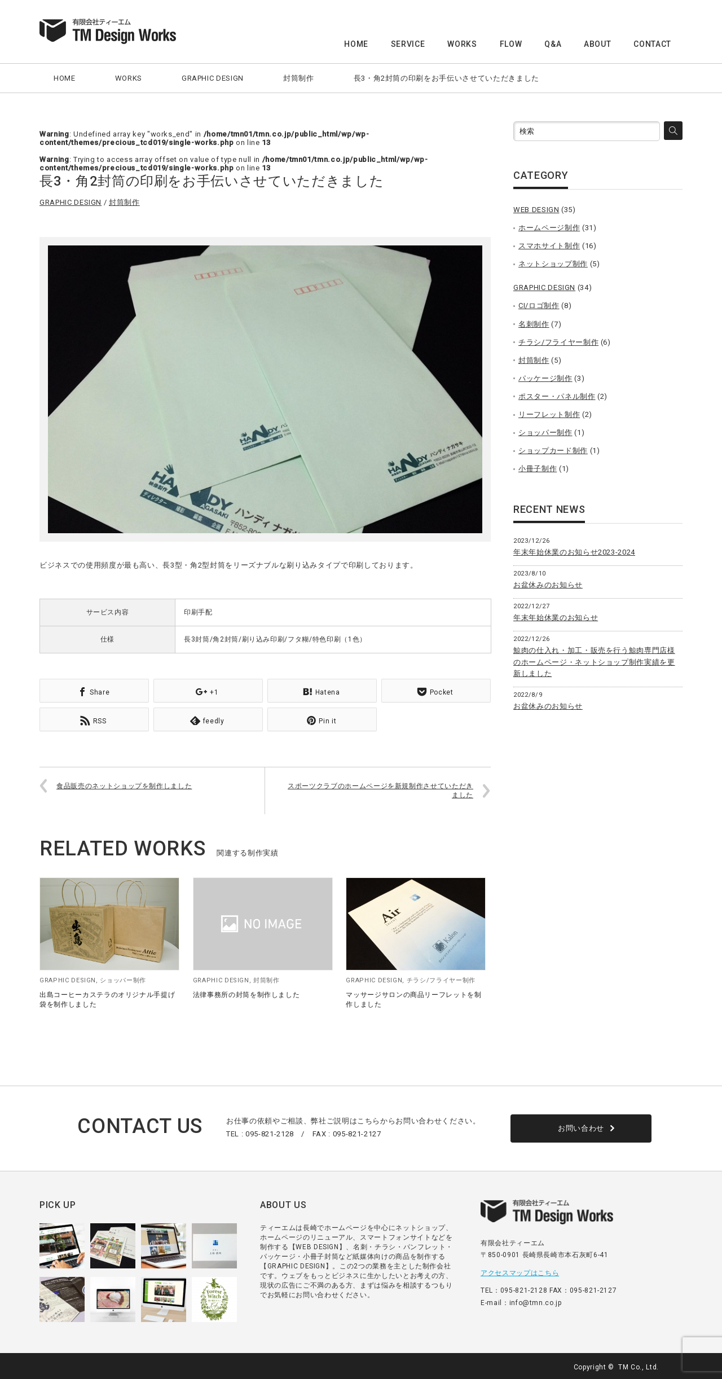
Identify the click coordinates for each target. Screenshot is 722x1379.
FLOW (511, 44)
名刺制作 (533, 324)
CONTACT (652, 44)
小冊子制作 (537, 468)
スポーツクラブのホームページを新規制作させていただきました (380, 788)
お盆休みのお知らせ (548, 585)
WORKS (462, 44)
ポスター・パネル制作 (557, 396)
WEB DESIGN (536, 209)
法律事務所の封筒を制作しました (246, 992)
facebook (676, 1365)
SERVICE (408, 44)
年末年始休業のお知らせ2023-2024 (574, 552)
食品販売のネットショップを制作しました (124, 784)
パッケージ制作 (545, 378)
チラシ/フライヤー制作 (441, 978)
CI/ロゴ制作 (539, 305)
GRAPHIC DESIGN (213, 78)
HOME (356, 44)
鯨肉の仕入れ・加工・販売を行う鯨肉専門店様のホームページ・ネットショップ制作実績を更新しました (594, 662)
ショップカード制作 (553, 450)
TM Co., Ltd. (638, 1365)
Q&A (552, 44)
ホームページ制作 (549, 227)
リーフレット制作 (549, 414)
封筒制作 (298, 78)
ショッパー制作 (123, 978)
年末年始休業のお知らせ (555, 617)
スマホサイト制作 (549, 245)
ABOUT (597, 44)
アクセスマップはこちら (520, 1271)
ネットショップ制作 (553, 264)
